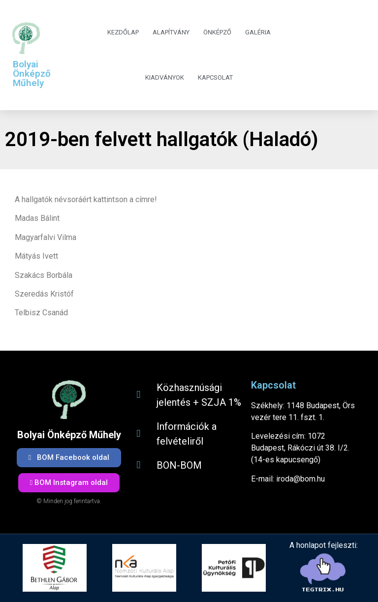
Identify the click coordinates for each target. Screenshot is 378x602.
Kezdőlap (123, 32)
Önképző (217, 32)
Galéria (258, 32)
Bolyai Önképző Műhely (32, 74)
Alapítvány (171, 32)
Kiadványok (164, 77)
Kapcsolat (215, 77)
